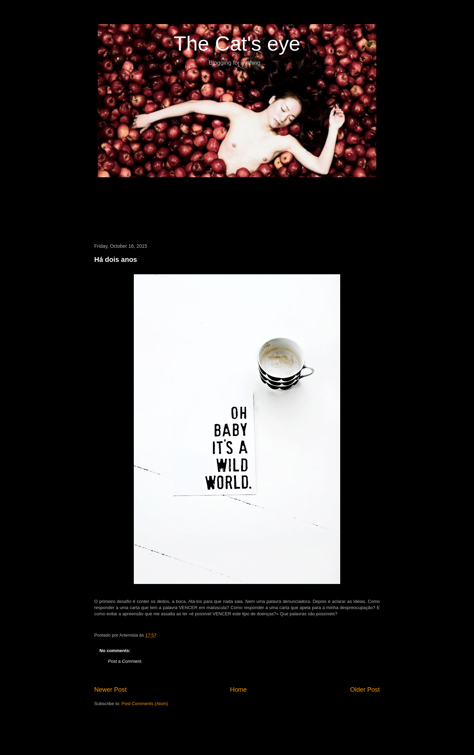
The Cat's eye (237, 43)
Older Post (365, 689)
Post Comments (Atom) (145, 703)
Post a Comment (124, 661)
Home (238, 689)
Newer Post (110, 689)
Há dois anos (115, 259)
